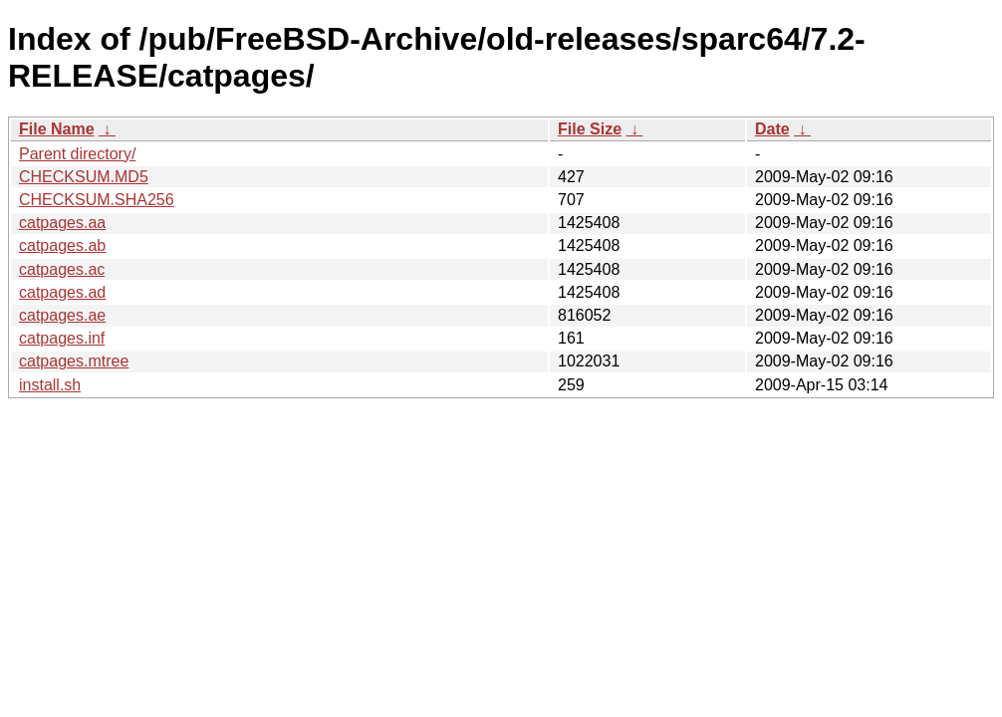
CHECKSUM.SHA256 (96, 199)
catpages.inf (62, 338)
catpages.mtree (73, 361)
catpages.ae (62, 315)
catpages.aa (62, 222)
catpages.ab (62, 245)
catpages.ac (62, 269)
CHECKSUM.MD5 (83, 176)
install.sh (50, 384)
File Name (57, 128)
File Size (590, 128)
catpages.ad (62, 292)
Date (772, 128)
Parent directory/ (77, 153)
